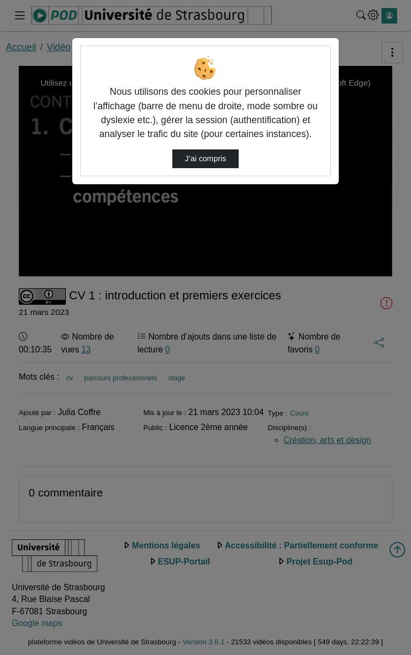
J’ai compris (205, 158)
